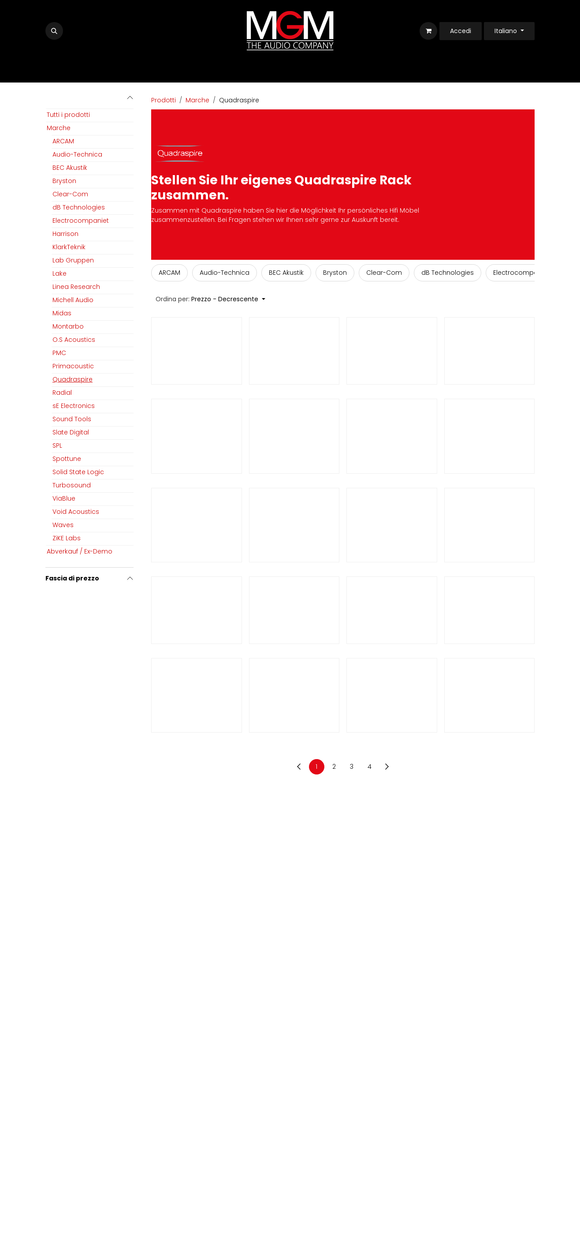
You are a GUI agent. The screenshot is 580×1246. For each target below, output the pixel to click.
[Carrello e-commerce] (428, 31)
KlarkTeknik (69, 247)
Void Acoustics (75, 511)
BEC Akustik (69, 167)
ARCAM (63, 141)
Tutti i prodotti (68, 114)
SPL (57, 445)
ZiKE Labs (66, 538)
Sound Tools (71, 419)
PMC (59, 352)
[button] (54, 31)
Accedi (460, 30)
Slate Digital (70, 432)
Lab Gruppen (73, 260)
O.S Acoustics (73, 339)
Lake (59, 273)
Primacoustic (73, 366)
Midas (61, 313)
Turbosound (71, 485)
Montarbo (68, 326)
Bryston (64, 180)
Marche (59, 127)
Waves (63, 524)
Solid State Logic (78, 472)
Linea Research (76, 286)
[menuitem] (169, 272)
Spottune (66, 458)
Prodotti (163, 100)
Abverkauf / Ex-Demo (79, 551)
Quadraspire (72, 379)
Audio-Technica (77, 154)
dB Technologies (78, 207)
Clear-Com (70, 194)
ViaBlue (63, 498)
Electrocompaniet (80, 220)
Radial (62, 392)
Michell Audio (72, 300)
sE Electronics (73, 405)
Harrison (65, 233)
